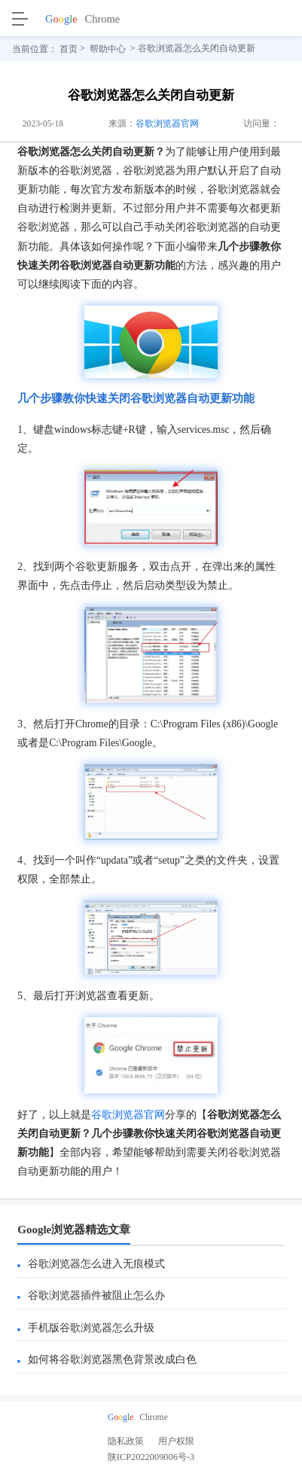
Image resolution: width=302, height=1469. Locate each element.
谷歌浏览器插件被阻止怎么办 (96, 1295)
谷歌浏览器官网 (167, 124)
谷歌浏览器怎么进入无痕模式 (96, 1263)
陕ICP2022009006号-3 (151, 1459)
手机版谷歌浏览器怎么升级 (91, 1327)
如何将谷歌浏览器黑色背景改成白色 (112, 1359)
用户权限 (176, 1441)
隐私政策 (126, 1441)
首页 (68, 49)
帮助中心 (108, 49)
